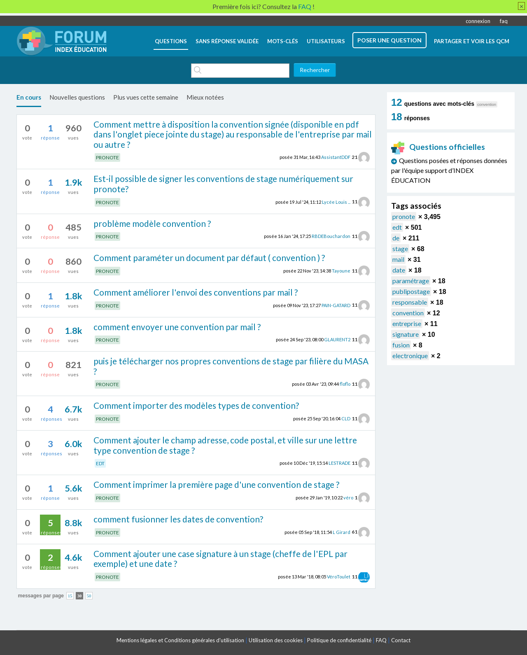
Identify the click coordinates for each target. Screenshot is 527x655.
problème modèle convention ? (152, 223)
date (398, 270)
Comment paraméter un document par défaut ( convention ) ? (209, 257)
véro (348, 497)
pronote (403, 216)
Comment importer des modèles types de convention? (196, 405)
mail (398, 259)
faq (504, 21)
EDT (100, 463)
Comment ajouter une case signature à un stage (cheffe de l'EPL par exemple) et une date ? (220, 558)
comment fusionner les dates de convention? (178, 519)
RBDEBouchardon (331, 236)
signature (405, 334)
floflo (345, 384)
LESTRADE (339, 463)
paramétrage (410, 280)
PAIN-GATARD (336, 305)
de (395, 238)
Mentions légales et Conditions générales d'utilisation (180, 640)
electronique (410, 355)
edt (397, 227)
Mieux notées (205, 97)
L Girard (341, 531)
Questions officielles (438, 147)
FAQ (381, 640)
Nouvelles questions (77, 97)
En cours (28, 97)
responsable (409, 302)
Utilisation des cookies (276, 640)
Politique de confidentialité (339, 640)
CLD (345, 418)
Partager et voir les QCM (471, 41)
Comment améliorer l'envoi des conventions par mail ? (195, 292)
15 (70, 596)
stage (400, 248)
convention (408, 313)
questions (171, 41)
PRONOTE (107, 157)
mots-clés (282, 41)
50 (89, 596)
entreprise (406, 323)
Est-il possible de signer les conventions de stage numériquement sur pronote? (223, 183)
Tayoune (341, 270)
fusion (401, 345)
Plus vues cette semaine (145, 97)
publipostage (411, 291)
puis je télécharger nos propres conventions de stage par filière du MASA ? (230, 366)
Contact (400, 640)
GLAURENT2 (337, 339)
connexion (478, 21)
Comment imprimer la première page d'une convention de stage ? (216, 484)
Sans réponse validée (227, 41)
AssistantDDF (335, 157)
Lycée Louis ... (336, 201)
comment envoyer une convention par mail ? (177, 327)
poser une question (389, 40)
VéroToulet (338, 576)
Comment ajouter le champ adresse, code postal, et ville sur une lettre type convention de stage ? (225, 445)
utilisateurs (326, 41)
